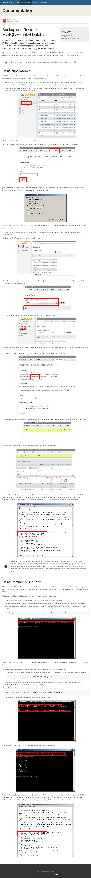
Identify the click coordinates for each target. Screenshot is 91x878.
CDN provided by (51, 874)
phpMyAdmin (43, 2)
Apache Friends (8, 2)
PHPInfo (35, 2)
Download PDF (12, 20)
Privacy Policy (40, 874)
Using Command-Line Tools (70, 38)
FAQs (17, 2)
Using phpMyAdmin (67, 36)
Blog (34, 874)
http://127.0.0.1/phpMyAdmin (42, 82)
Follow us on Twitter (44, 868)
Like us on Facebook (47, 868)
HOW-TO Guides (26, 2)
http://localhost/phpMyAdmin (21, 82)
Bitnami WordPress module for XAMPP (63, 62)
